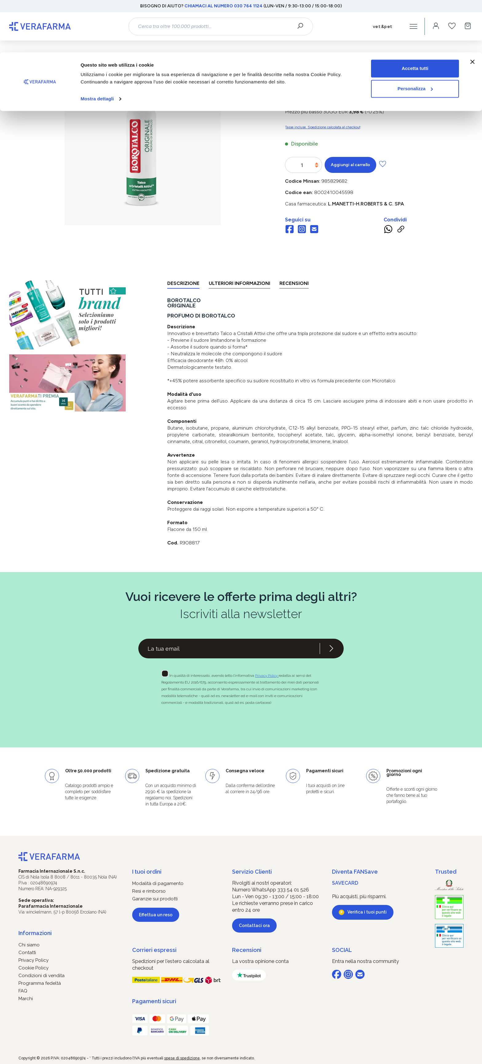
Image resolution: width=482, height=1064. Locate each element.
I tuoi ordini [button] (146, 871)
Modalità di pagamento (158, 883)
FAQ (22, 991)
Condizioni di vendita (41, 975)
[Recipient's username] (229, 648)
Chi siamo (29, 945)
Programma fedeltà (39, 983)
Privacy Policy (267, 675)
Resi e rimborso (149, 891)
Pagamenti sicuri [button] (154, 1001)
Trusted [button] (445, 871)
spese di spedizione (182, 1058)
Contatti (27, 952)
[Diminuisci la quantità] (316, 167)
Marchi (25, 998)
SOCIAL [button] (342, 950)
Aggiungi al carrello (350, 164)
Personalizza (415, 36)
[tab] (183, 284)
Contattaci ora (254, 925)
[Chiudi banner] (472, 9)
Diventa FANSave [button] (355, 871)
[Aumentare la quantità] (316, 163)
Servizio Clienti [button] (252, 871)
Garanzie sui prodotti (155, 899)
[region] (142, 153)
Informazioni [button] (35, 933)
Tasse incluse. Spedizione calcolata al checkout (323, 127)
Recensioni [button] (246, 950)
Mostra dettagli (97, 46)
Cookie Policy (33, 968)
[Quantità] (302, 165)
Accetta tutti (415, 16)
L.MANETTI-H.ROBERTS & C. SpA (366, 204)
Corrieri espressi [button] (154, 950)
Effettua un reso (155, 914)
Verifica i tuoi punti (367, 912)
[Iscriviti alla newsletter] (331, 648)
